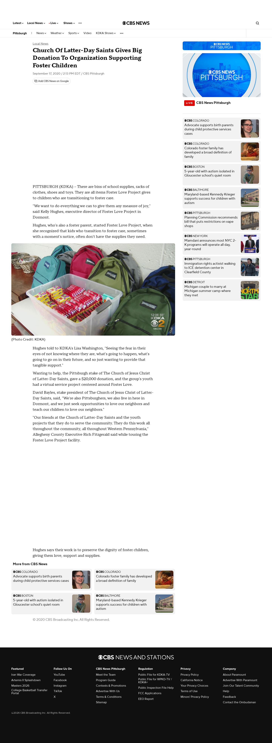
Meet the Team (106, 674)
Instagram (60, 685)
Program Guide (106, 680)
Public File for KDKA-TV (154, 674)
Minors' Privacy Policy (195, 696)
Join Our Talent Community (241, 685)
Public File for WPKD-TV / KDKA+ (155, 681)
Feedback (229, 696)
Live (54, 23)
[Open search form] (257, 23)
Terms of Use (189, 691)
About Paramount (234, 674)
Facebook (60, 680)
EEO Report (146, 698)
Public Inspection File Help (156, 687)
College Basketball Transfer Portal (29, 692)
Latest (18, 23)
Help (226, 691)
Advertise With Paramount (240, 680)
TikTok (58, 691)
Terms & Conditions (108, 696)
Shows (69, 23)
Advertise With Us (108, 691)
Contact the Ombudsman (239, 702)
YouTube (59, 674)
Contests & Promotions (111, 685)
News (41, 33)
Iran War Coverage (23, 674)
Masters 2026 (20, 685)
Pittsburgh (20, 33)
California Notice (192, 680)
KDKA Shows (106, 33)
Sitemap (101, 702)
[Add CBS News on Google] (51, 81)
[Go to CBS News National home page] (136, 23)
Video (87, 33)
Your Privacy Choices (194, 685)
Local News (36, 23)
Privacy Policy (190, 674)
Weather (57, 33)
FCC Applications (149, 693)
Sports (73, 33)
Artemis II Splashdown (26, 680)
